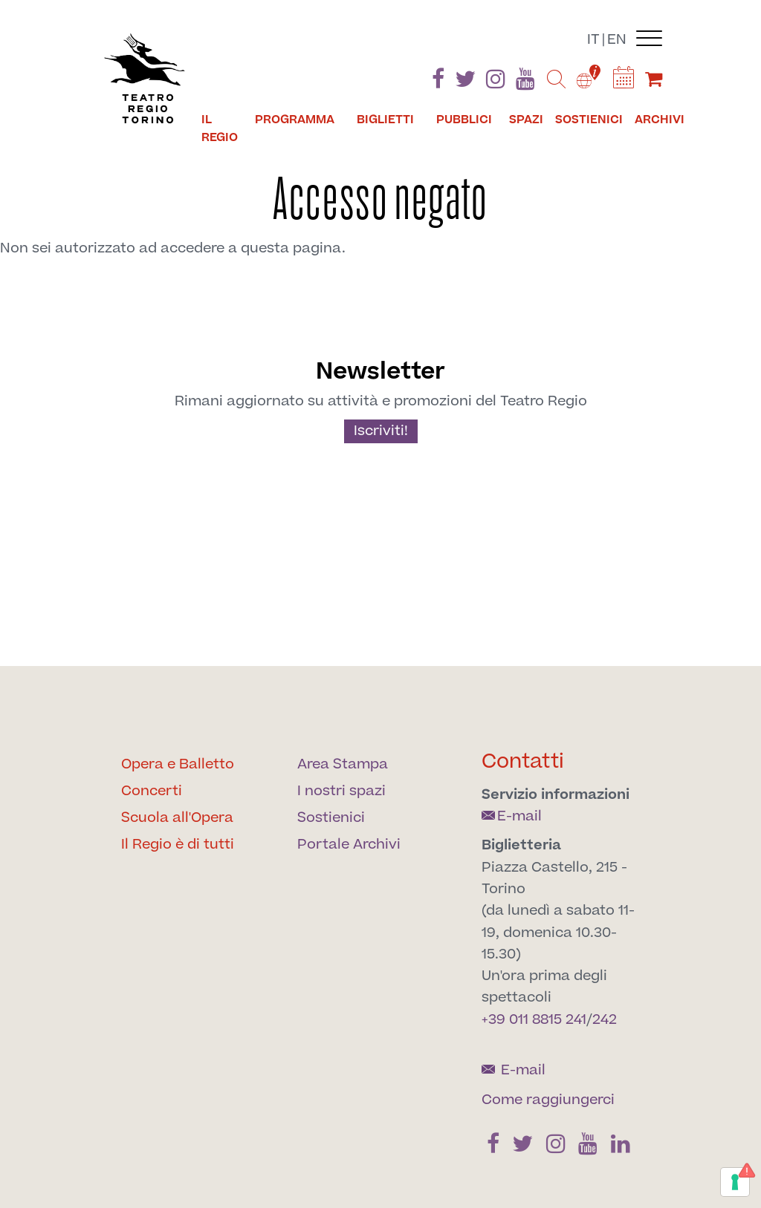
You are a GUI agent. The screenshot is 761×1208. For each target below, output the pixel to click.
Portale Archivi (349, 845)
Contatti (523, 761)
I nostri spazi (341, 791)
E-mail (512, 816)
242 (604, 1020)
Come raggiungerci (548, 1100)
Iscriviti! (381, 431)
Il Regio (219, 128)
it (593, 40)
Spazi (526, 119)
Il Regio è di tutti (177, 845)
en (616, 40)
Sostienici (589, 119)
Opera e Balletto (177, 764)
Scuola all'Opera (177, 818)
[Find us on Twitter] (465, 82)
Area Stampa (342, 764)
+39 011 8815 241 (534, 1020)
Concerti (151, 791)
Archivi (659, 119)
